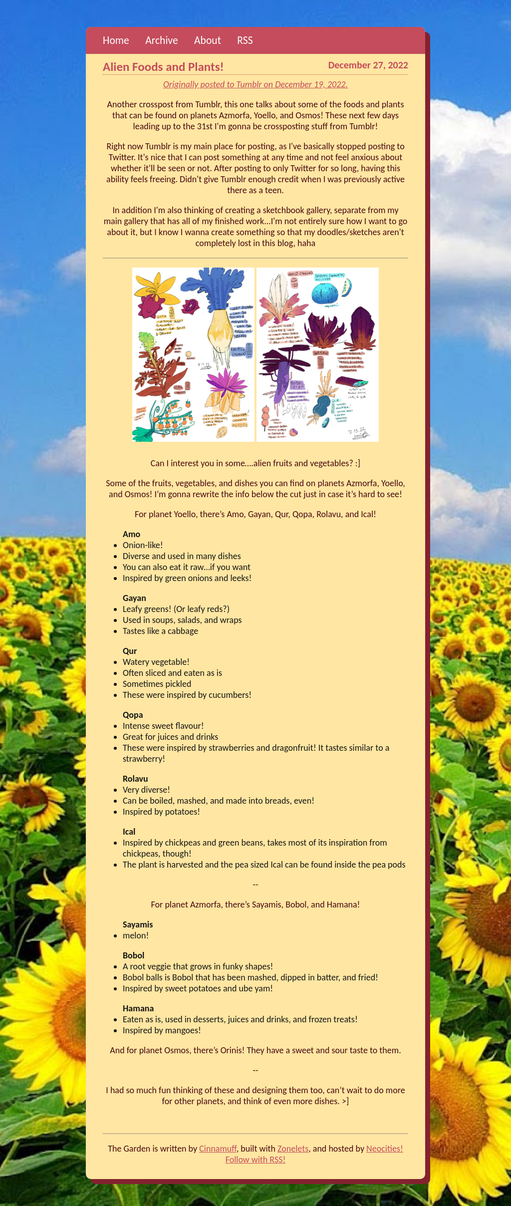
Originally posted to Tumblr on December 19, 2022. (255, 84)
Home (116, 40)
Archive (161, 40)
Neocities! (384, 1148)
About (207, 40)
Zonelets (292, 1148)
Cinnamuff (218, 1148)
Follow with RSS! (256, 1159)
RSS (245, 40)
